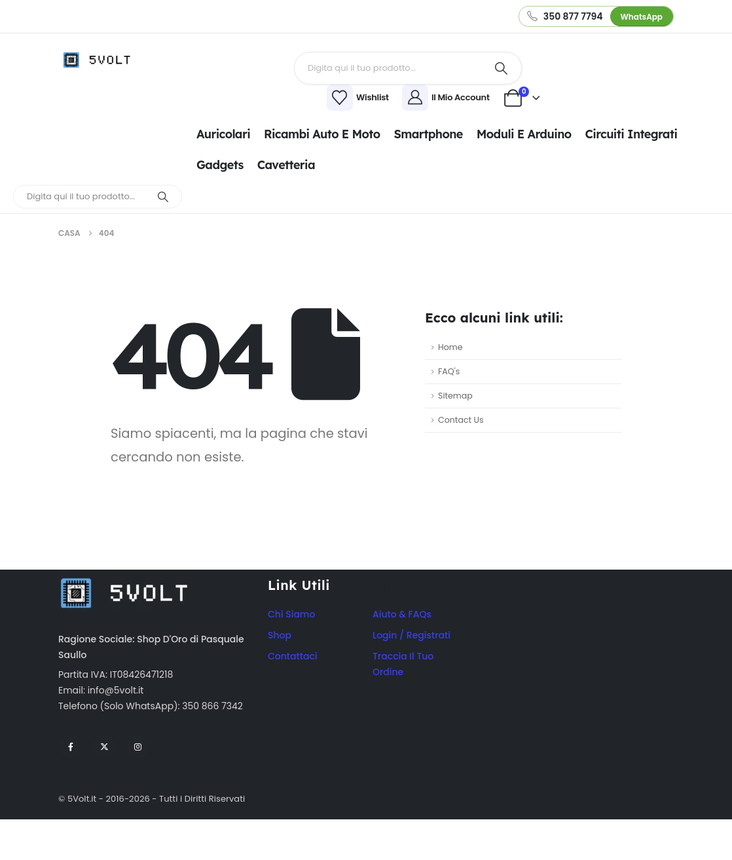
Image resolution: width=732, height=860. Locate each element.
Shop (279, 635)
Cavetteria (286, 164)
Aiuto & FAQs (402, 614)
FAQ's (449, 371)
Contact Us (461, 419)
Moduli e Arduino (524, 134)
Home (450, 347)
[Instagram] (138, 746)
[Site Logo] (100, 60)
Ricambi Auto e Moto (322, 134)
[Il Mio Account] (448, 98)
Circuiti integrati (631, 134)
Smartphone (427, 134)
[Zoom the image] (123, 577)
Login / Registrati (411, 635)
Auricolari (223, 134)
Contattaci (293, 656)
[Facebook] (70, 746)
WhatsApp (642, 16)
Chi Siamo (291, 614)
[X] (104, 746)
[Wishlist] (278, 98)
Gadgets (220, 164)
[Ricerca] (501, 68)
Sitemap (455, 395)
